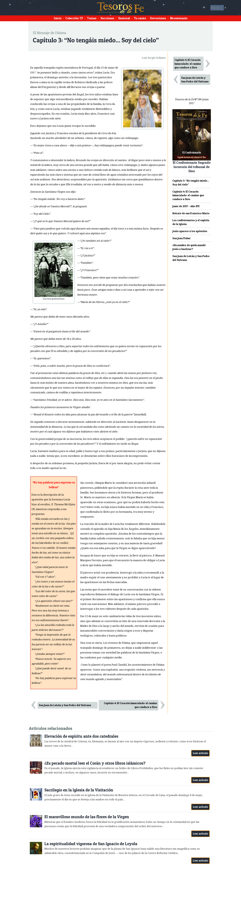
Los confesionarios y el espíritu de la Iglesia (190, 222)
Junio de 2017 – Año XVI (186, 206)
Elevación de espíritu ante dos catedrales (81, 736)
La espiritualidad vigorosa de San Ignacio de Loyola (90, 843)
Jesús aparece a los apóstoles (189, 231)
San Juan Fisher (181, 238)
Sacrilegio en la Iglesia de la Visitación (78, 789)
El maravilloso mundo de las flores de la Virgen (86, 816)
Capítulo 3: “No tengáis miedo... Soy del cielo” (190, 182)
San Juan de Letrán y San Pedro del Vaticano (65, 705)
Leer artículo (200, 753)
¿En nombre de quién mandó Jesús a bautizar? (189, 247)
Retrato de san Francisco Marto (190, 213)
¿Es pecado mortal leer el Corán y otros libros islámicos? (94, 763)
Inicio (57, 18)
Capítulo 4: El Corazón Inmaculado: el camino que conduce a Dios (130, 705)
